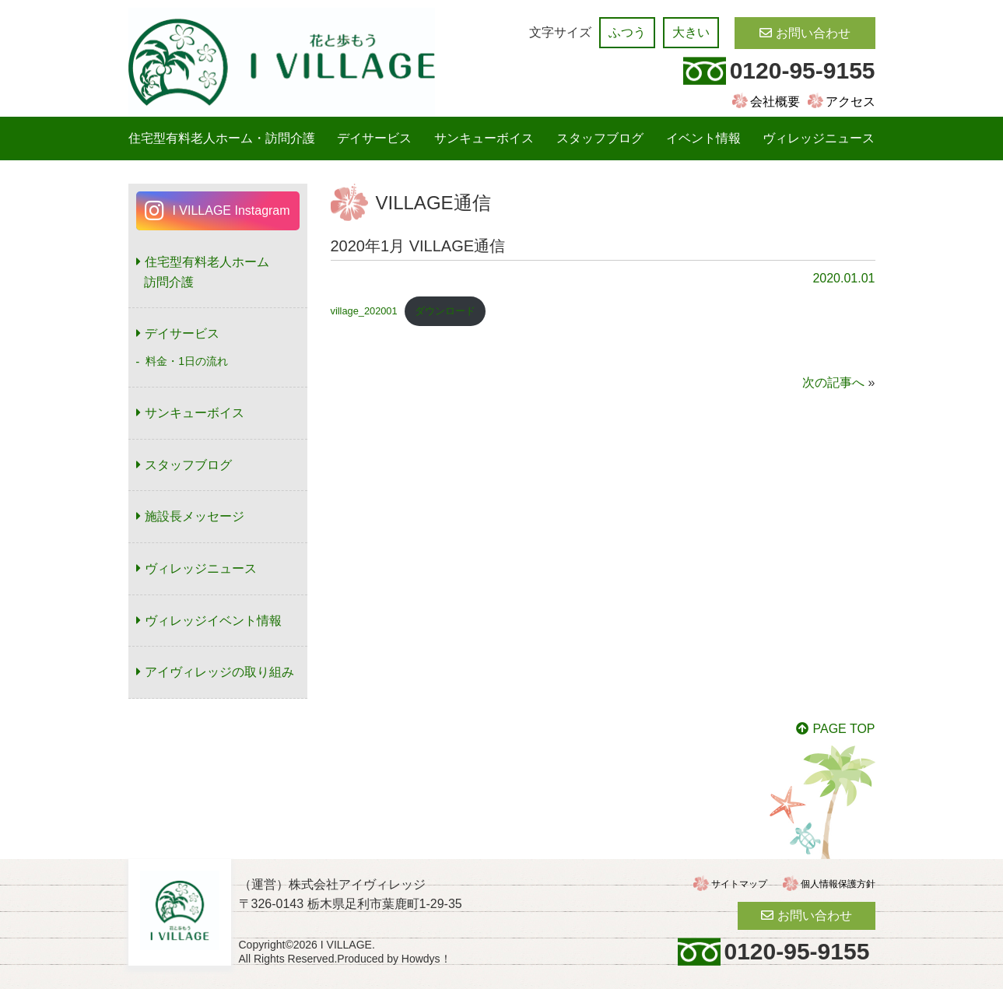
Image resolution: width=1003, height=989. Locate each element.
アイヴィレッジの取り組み (219, 672)
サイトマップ (739, 884)
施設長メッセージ (194, 516)
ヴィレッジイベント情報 (213, 620)
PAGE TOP (843, 728)
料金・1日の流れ (187, 361)
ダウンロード (445, 311)
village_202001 (364, 311)
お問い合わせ (813, 33)
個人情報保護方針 (838, 884)
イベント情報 (703, 138)
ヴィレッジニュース (819, 138)
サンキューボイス (484, 138)
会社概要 (775, 101)
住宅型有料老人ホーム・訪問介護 (221, 138)
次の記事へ (833, 382)
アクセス (850, 101)
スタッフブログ (600, 138)
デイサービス (374, 138)
